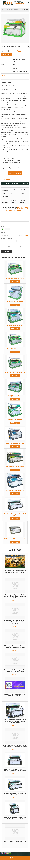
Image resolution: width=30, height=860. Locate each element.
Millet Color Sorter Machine (15, 467)
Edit (19, 51)
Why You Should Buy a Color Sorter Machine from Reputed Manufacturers (15, 695)
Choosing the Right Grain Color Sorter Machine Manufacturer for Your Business (15, 622)
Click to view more (5, 75)
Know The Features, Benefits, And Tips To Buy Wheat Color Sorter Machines (15, 745)
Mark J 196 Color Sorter (15, 419)
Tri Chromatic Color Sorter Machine (15, 539)
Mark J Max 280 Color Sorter (15, 278)
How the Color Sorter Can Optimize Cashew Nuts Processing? (15, 818)
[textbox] (11, 51)
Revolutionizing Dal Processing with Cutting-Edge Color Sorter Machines (15, 770)
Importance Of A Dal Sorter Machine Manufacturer (15, 794)
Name (2, 214)
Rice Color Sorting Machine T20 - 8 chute (15, 514)
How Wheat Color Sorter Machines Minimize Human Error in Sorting (15, 571)
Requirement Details (5, 244)
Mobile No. (3, 226)
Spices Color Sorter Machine (15, 443)
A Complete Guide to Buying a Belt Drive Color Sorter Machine (15, 670)
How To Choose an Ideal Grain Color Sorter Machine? (15, 842)
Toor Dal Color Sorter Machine (15, 490)
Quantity (3, 232)
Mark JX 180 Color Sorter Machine (15, 372)
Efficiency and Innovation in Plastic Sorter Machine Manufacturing (15, 646)
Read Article (15, 575)
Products (8, 9)
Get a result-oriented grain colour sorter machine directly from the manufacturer (15, 721)
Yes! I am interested (15, 173)
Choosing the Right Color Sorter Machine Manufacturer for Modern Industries (15, 596)
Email (2, 220)
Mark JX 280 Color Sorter (15, 349)
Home (3, 9)
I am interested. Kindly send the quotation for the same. (15, 247)
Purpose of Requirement (6, 238)
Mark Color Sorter (15, 9)
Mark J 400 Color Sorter (15, 396)
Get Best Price (6, 54)
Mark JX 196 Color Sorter (15, 325)
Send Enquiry (15, 858)
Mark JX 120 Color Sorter (15, 301)
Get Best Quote (15, 281)
